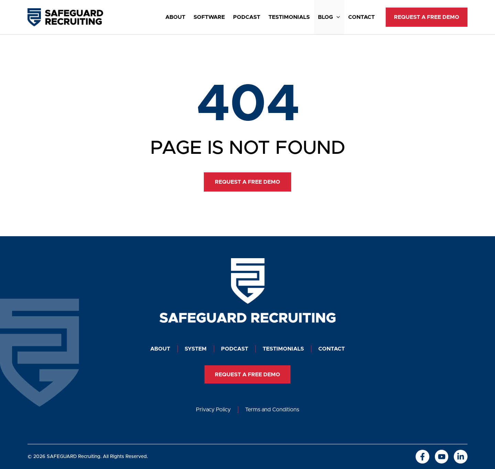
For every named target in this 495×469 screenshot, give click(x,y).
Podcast (246, 17)
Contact (361, 17)
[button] (336, 17)
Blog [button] (329, 17)
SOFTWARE (209, 17)
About (175, 17)
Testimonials (289, 17)
